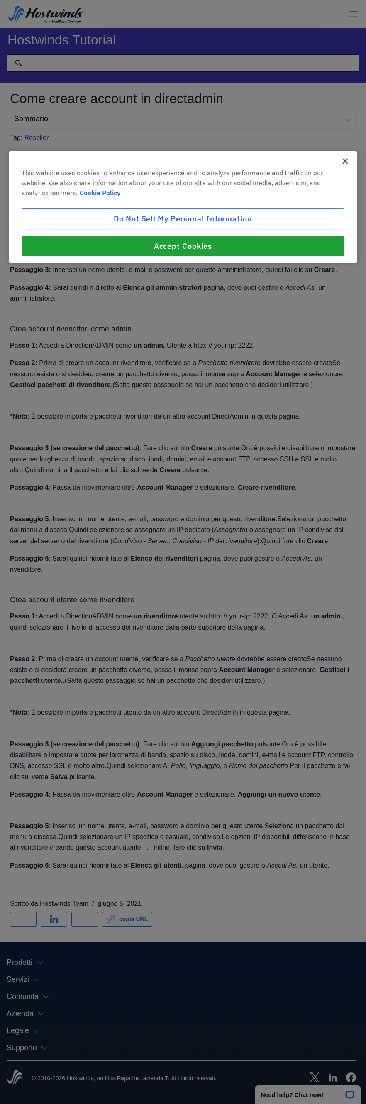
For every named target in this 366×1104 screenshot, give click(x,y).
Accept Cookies (183, 246)
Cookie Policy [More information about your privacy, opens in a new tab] (100, 193)
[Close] (345, 161)
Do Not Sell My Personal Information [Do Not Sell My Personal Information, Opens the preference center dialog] (183, 218)
